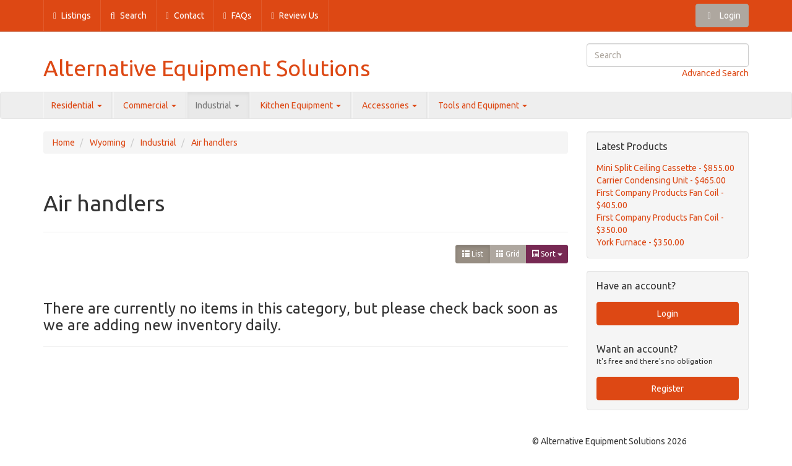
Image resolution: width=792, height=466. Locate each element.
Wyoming (108, 142)
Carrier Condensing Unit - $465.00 (661, 180)
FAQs (237, 15)
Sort (547, 254)
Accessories (389, 105)
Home (64, 142)
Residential (76, 105)
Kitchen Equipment (300, 105)
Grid (508, 254)
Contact (185, 15)
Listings (72, 15)
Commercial (149, 105)
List (472, 254)
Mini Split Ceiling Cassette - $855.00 (665, 168)
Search (128, 15)
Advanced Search (715, 73)
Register (668, 388)
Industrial (217, 105)
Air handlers (214, 142)
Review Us (295, 15)
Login (722, 15)
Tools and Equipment (482, 105)
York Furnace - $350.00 (640, 242)
